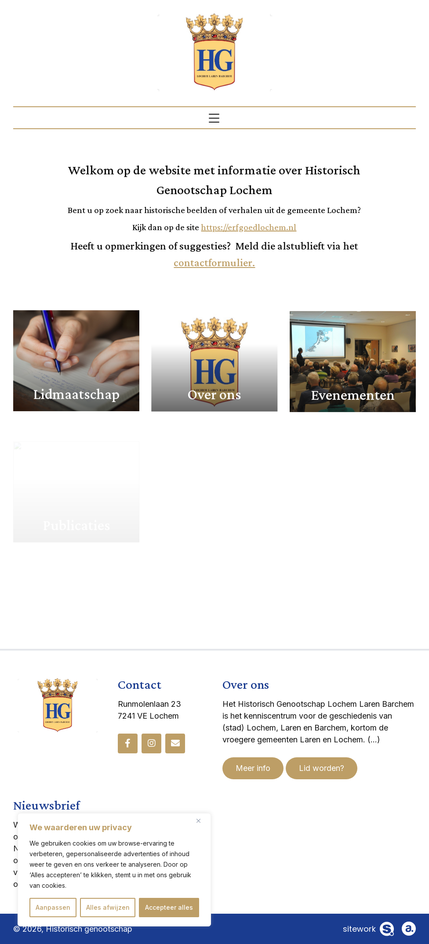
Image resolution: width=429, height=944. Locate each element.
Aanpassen (53, 907)
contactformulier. (214, 262)
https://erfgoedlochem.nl (248, 227)
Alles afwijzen (108, 907)
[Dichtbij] (201, 820)
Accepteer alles (169, 907)
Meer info (253, 768)
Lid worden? (321, 768)
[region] (114, 869)
